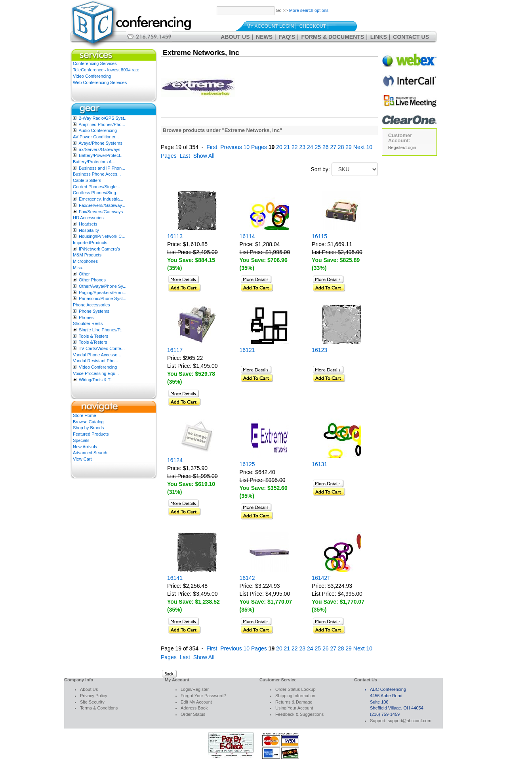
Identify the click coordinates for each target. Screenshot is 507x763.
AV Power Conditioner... (96, 136)
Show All (204, 156)
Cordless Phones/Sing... (96, 192)
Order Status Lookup (295, 689)
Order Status (193, 714)
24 (310, 147)
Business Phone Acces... (97, 174)
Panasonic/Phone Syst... (102, 298)
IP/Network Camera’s (99, 249)
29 (348, 147)
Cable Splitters (87, 180)
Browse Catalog (88, 421)
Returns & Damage (294, 702)
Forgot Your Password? (203, 695)
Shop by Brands (88, 427)
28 (341, 147)
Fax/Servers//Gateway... (102, 205)
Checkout (312, 26)
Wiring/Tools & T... (96, 379)
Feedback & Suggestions (299, 714)
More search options (309, 10)
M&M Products (87, 254)
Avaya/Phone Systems (100, 143)
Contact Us (411, 37)
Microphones (85, 261)
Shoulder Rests (88, 323)
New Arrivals (85, 446)
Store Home (84, 415)
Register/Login (402, 147)
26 (325, 147)
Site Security (92, 702)
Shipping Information (295, 695)
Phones (86, 317)
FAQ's (287, 37)
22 (295, 147)
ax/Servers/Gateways (99, 149)
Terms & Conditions (99, 708)
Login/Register (195, 689)
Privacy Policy (93, 695)
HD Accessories (88, 217)
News (264, 37)
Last (184, 156)
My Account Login (270, 26)
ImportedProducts (90, 242)
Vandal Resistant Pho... (95, 360)
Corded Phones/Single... (96, 186)
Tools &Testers (93, 342)
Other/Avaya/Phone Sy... (102, 286)
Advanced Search (90, 452)
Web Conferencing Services (100, 82)
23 (302, 147)
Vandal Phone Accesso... (97, 354)
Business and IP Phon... (102, 168)
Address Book (194, 708)
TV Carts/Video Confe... (102, 348)
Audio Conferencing (97, 130)
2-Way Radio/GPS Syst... (103, 118)
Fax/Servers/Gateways (101, 211)
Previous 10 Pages (243, 147)
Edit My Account (196, 702)
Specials (81, 440)
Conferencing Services (95, 63)
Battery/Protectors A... (94, 161)
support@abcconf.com (409, 720)
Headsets (88, 224)
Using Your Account (294, 708)
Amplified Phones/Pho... (101, 124)
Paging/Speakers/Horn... (102, 292)
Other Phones (92, 279)
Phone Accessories (91, 304)
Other (84, 274)
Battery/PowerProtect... (101, 155)
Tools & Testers (93, 336)
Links (378, 37)
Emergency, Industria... (101, 199)
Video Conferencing (92, 76)
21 (287, 147)
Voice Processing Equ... (96, 373)
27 (333, 147)
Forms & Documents (332, 37)
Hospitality (89, 230)
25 (317, 147)
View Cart (82, 459)
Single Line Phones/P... (101, 329)
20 (279, 147)
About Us (235, 37)
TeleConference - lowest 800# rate (106, 69)
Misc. (78, 267)
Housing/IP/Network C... (102, 236)
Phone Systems (94, 311)
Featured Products (91, 434)
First (211, 147)
